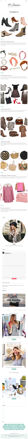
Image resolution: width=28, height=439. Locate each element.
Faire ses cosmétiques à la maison (14, 372)
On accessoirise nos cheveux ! (6, 75)
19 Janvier (14, 5)
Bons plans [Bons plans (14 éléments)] (19, 424)
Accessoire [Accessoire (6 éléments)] (6, 424)
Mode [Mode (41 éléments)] (4, 427)
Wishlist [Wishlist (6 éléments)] (22, 429)
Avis (19, 14)
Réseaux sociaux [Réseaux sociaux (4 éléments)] (19, 427)
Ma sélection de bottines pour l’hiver (7, 41)
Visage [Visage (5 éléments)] (19, 429)
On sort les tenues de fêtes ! (6, 109)
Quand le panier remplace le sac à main (8, 175)
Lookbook (9, 14)
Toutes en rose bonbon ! (5, 208)
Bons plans (16, 14)
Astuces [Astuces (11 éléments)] (9, 424)
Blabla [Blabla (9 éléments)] (15, 424)
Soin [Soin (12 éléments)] (8, 429)
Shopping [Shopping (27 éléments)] (24, 427)
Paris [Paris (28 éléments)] (13, 427)
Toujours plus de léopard (5, 141)
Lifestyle (13, 14)
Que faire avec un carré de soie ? (14, 313)
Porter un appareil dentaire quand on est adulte (14, 342)
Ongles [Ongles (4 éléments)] (7, 427)
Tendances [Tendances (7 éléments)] (11, 429)
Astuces (22, 14)
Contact (22, 435)
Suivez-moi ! (14, 278)
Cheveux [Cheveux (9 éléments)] (23, 424)
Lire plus (14, 339)
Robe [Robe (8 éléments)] (15, 427)
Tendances (5, 14)
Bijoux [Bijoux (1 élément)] (12, 424)
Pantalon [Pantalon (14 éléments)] (10, 427)
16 (4, 140)
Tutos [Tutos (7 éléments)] (16, 429)
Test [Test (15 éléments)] (14, 429)
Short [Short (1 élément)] (5, 429)
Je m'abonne (4, 290)
